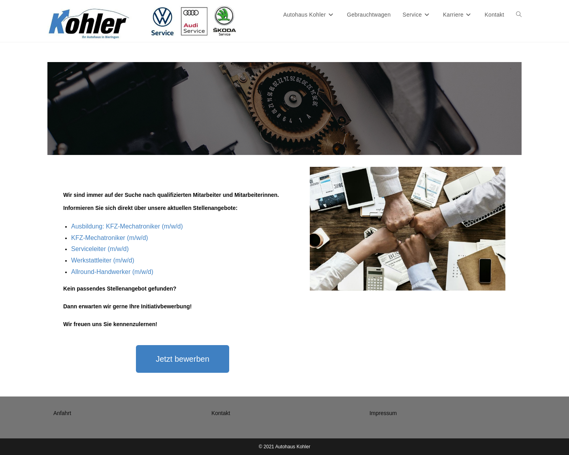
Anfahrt (62, 413)
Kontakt (220, 413)
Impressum (383, 413)
